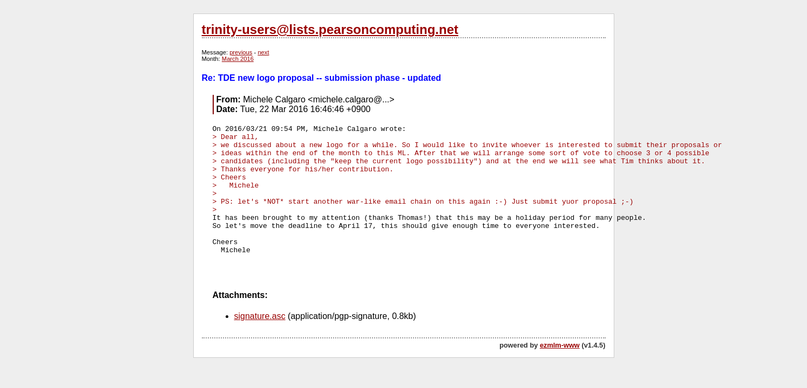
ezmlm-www (560, 345)
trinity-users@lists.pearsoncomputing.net (330, 29)
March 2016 (238, 59)
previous (240, 52)
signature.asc (260, 316)
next (263, 52)
